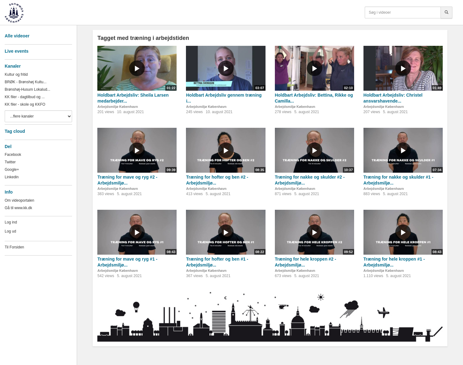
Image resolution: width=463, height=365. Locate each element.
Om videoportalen (19, 200)
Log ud (10, 231)
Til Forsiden (14, 247)
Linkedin (12, 177)
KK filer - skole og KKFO (25, 104)
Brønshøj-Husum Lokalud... (27, 89)
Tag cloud (15, 131)
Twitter (10, 162)
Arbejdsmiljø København (117, 106)
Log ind (11, 222)
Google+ (12, 169)
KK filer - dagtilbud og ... (25, 97)
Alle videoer (17, 35)
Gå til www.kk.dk (18, 208)
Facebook (13, 154)
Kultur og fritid (16, 74)
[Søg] (446, 12)
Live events (16, 51)
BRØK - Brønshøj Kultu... (25, 82)
